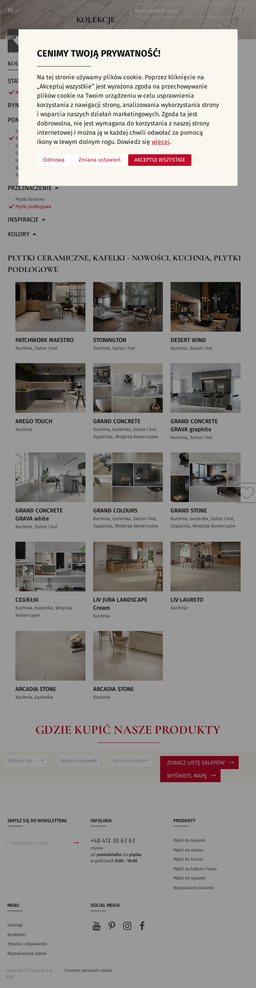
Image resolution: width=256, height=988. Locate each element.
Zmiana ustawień (99, 160)
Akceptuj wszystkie (159, 160)
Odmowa (54, 160)
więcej (160, 142)
